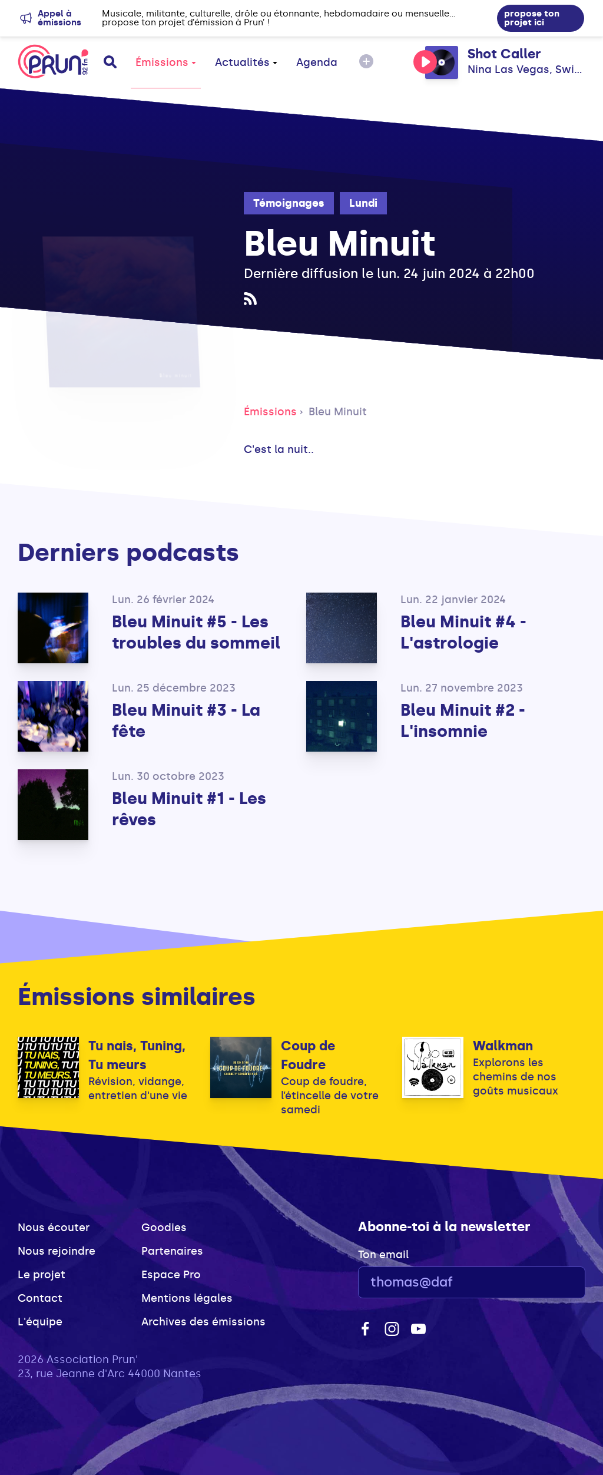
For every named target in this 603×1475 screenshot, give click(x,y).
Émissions (165, 62)
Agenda (316, 62)
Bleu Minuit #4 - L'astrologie (463, 632)
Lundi (363, 203)
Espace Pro (171, 1274)
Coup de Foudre (308, 1055)
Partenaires (172, 1251)
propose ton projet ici (531, 18)
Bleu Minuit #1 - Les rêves (189, 809)
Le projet (41, 1274)
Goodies (164, 1227)
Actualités (246, 62)
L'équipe (40, 1321)
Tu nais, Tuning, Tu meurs (136, 1055)
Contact (40, 1298)
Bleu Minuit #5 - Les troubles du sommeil (196, 632)
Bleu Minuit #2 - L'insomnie (462, 720)
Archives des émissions (203, 1321)
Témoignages (288, 203)
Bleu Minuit (338, 411)
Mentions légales (187, 1298)
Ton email (383, 1254)
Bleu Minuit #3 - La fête (186, 720)
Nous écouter (54, 1227)
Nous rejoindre (56, 1251)
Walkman (503, 1046)
